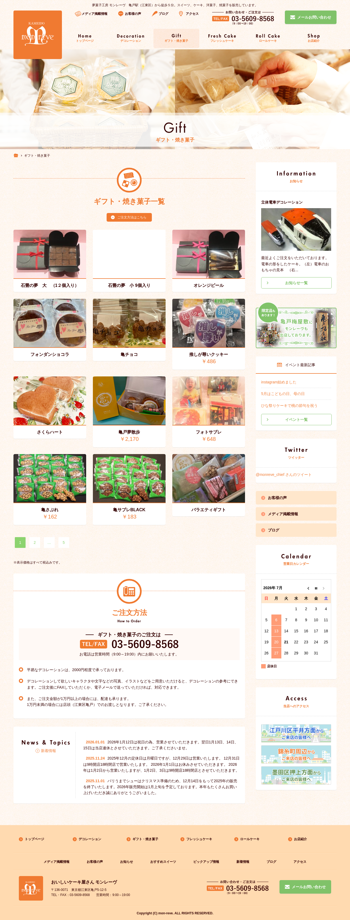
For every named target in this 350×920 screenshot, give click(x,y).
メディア (94, 13)
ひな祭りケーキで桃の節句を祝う (289, 405)
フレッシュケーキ (199, 839)
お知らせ (126, 862)
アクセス (192, 14)
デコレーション (90, 839)
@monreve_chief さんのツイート (284, 474)
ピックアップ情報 (206, 862)
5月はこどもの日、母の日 (283, 394)
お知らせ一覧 (296, 283)
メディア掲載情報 (283, 514)
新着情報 (48, 751)
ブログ (163, 14)
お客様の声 (133, 14)
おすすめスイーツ (163, 862)
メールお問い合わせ (309, 887)
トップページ (34, 839)
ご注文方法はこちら (131, 217)
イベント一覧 (296, 419)
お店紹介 (300, 839)
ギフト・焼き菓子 (145, 839)
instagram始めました (278, 382)
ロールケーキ (250, 839)
